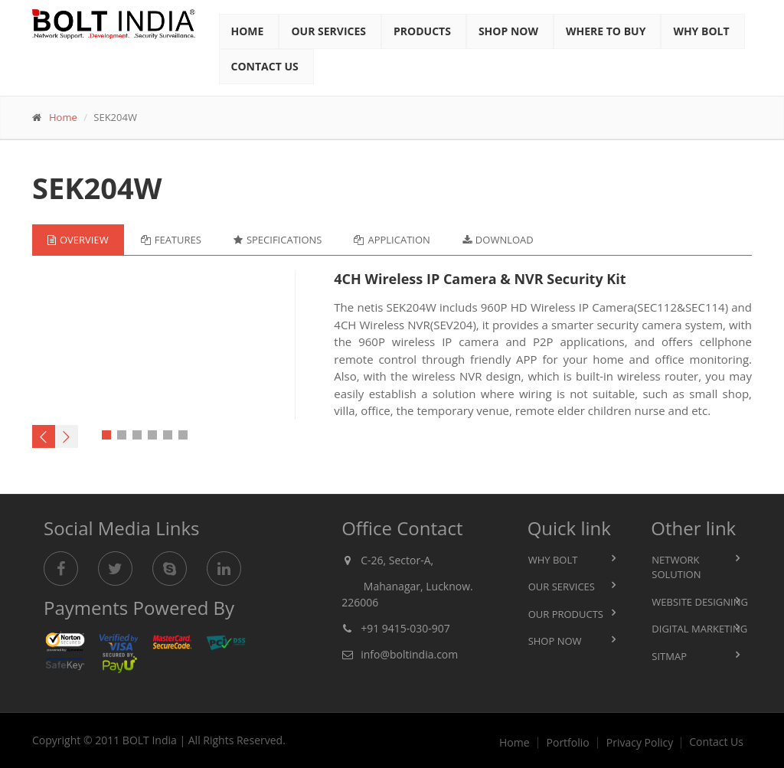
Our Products (565, 614)
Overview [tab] (78, 240)
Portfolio (568, 743)
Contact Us (265, 66)
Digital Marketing (699, 629)
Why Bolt (701, 31)
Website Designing (700, 602)
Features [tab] (171, 240)
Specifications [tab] (278, 240)
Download (498, 240)
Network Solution (676, 567)
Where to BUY (605, 31)
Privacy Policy (639, 743)
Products (422, 31)
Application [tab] (392, 240)
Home (247, 31)
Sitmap (669, 656)
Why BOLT (553, 560)
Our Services (328, 31)
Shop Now (508, 31)
